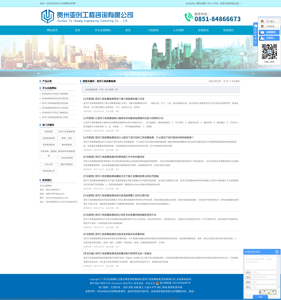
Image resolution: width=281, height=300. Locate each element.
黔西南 (171, 287)
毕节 (154, 287)
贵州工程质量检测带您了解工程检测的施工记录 (119, 98)
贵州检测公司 (49, 171)
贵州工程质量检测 (67, 131)
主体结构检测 (67, 158)
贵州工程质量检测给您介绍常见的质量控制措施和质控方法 (125, 214)
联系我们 (228, 30)
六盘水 (147, 287)
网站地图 (201, 3)
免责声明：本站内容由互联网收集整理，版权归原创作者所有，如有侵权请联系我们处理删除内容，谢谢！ (140, 291)
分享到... (270, 38)
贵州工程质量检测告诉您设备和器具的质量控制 (119, 234)
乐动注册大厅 (158, 298)
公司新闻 (89, 98)
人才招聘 (178, 30)
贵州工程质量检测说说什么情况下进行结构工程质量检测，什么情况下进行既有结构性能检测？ (144, 137)
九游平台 (4, 298)
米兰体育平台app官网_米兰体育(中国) (54, 298)
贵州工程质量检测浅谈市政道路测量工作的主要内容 (122, 195)
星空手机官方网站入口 (140, 298)
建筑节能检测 (67, 164)
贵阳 (130, 287)
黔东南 (178, 287)
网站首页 (52, 30)
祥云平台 (128, 283)
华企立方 (150, 283)
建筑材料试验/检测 (66, 151)
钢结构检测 (67, 145)
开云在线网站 (103, 30)
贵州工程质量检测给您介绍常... (56, 117)
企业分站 (190, 3)
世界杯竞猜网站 (172, 298)
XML (216, 3)
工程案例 (153, 30)
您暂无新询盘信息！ (230, 3)
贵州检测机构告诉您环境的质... (56, 98)
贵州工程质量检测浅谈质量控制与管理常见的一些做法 (123, 253)
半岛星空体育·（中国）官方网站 (87, 298)
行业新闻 (89, 156)
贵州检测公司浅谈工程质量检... (56, 94)
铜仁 (159, 287)
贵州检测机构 (49, 145)
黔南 (164, 287)
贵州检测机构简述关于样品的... (56, 108)
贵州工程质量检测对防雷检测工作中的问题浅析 (119, 156)
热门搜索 (103, 287)
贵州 (125, 287)
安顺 (136, 287)
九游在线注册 (16, 298)
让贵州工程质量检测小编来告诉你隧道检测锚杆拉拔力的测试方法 (129, 118)
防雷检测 (49, 131)
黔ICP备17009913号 (100, 283)
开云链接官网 (30, 298)
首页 (77, 30)
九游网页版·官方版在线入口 (115, 298)
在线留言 (203, 30)
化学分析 (49, 164)
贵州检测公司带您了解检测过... (56, 112)
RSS (209, 3)
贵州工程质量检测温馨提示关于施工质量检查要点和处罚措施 (127, 176)
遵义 (141, 287)
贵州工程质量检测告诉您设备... (56, 103)
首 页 (225, 81)
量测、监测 (67, 138)
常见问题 (89, 253)
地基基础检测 (49, 138)
